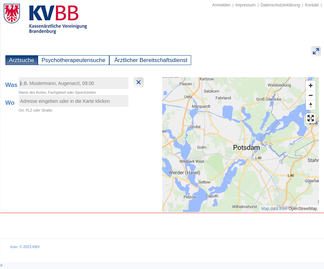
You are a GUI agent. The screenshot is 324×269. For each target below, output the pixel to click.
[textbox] (73, 83)
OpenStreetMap (303, 208)
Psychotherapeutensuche (73, 60)
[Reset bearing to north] (311, 105)
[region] (240, 144)
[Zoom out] (311, 95)
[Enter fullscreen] (311, 118)
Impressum (245, 5)
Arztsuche (21, 60)
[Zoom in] (311, 85)
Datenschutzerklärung (280, 5)
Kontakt (312, 5)
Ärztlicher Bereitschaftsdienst (150, 60)
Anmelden (221, 5)
